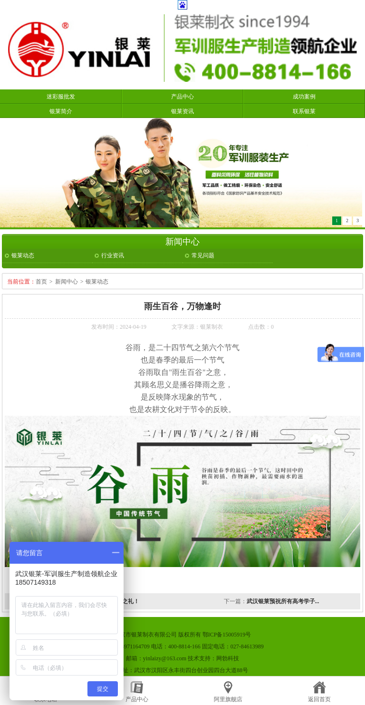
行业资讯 (112, 255)
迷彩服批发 (61, 96)
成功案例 (304, 96)
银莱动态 (22, 255)
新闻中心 (66, 281)
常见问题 (203, 255)
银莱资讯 (182, 111)
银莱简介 (60, 111)
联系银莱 (304, 111)
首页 (41, 281)
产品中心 (182, 96)
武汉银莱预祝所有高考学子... (283, 601)
